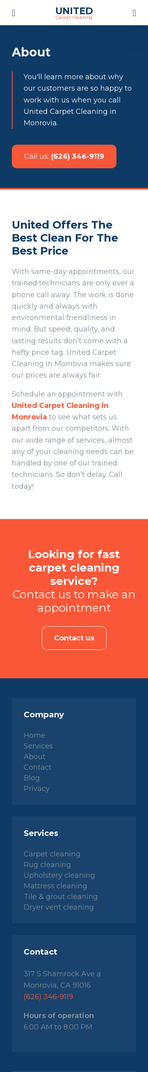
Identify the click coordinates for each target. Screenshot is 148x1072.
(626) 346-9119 (64, 156)
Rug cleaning (47, 864)
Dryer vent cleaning (59, 907)
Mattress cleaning (55, 886)
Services (38, 746)
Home (34, 735)
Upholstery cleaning (59, 875)
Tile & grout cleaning (61, 896)
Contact (38, 767)
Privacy (37, 788)
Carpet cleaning (52, 854)
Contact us (74, 638)
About (34, 756)
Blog (32, 778)
